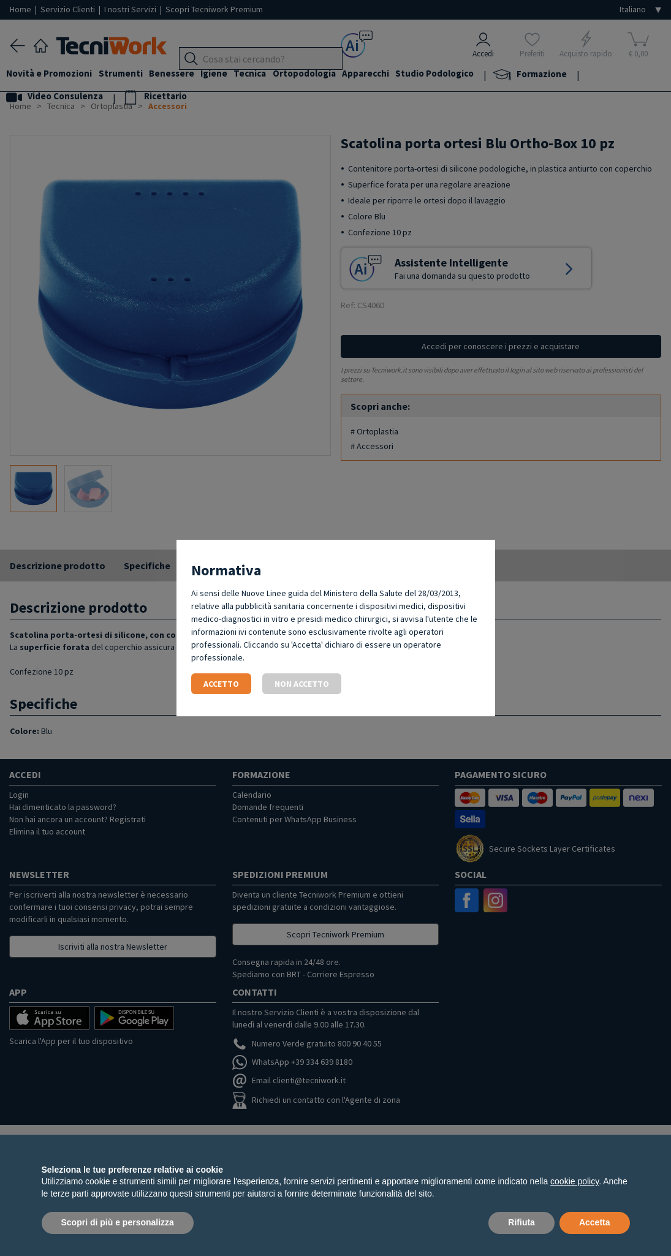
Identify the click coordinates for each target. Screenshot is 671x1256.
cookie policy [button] (574, 1181)
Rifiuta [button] (521, 1222)
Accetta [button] (594, 1222)
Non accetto (302, 683)
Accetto (221, 683)
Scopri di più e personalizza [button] (117, 1222)
